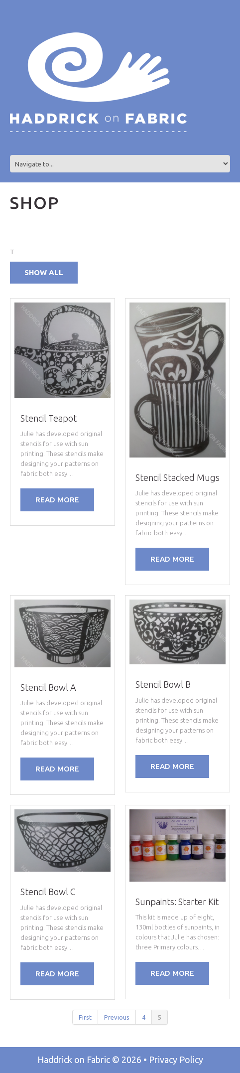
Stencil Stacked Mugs (177, 477)
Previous (116, 1017)
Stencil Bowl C (48, 892)
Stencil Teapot (48, 418)
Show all (43, 272)
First (85, 1017)
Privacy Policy (176, 1060)
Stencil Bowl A (48, 687)
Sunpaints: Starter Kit (177, 902)
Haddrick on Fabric (73, 1060)
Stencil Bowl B (163, 684)
